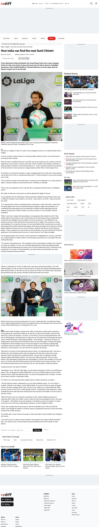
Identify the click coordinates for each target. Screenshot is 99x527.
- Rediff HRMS (47, 505)
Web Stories (68, 245)
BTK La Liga (7, 440)
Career (17, 524)
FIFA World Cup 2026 (71, 334)
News (41, 3)
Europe (76, 207)
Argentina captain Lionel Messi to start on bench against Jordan (80, 167)
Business (25, 38)
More (67, 3)
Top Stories (6, 38)
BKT (68, 210)
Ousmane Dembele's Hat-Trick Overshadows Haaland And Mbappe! (82, 163)
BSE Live (3, 519)
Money (47, 3)
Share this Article (8, 58)
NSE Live (3, 522)
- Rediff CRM (47, 508)
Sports (52, 38)
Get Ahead (74, 508)
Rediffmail (46, 496)
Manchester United (72, 203)
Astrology (74, 512)
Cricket (34, 38)
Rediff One (46, 498)
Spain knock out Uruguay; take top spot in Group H (81, 156)
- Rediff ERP (47, 510)
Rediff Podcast (75, 514)
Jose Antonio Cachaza (26, 440)
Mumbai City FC (51, 440)
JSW (83, 207)
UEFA (89, 203)
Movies (43, 38)
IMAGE (82, 203)
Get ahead (61, 38)
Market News (4, 524)
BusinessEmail (54, 3)
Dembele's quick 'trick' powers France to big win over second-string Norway (81, 159)
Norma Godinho (7, 54)
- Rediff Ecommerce (49, 503)
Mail (36, 3)
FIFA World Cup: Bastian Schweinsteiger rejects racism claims (80, 171)
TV (63, 3)
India (15, 440)
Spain (68, 207)
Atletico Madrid (81, 200)
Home (33, 3)
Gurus (60, 3)
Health (17, 519)
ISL (89, 207)
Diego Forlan (39, 440)
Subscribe (37, 430)
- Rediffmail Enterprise (49, 501)
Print (46, 429)
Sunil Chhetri (70, 200)
